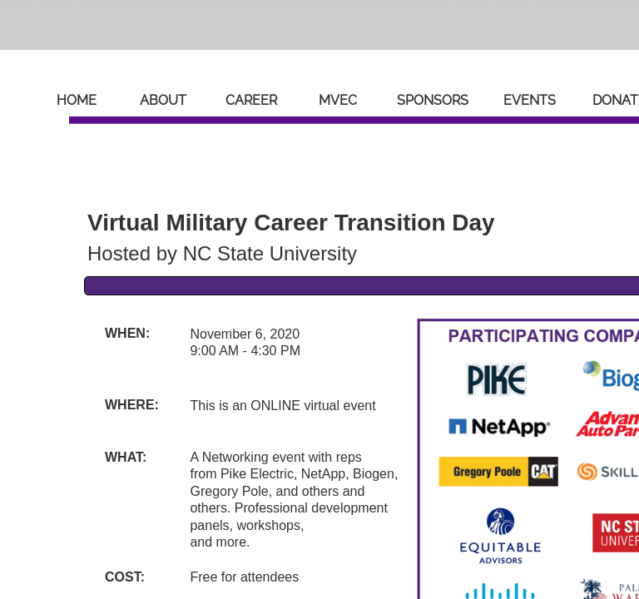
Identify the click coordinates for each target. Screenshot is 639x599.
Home (77, 100)
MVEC (338, 100)
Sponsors (432, 100)
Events (529, 100)
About (163, 100)
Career (251, 100)
